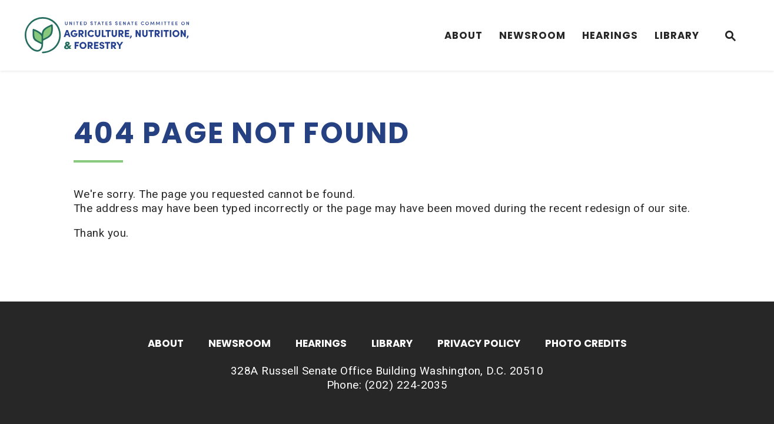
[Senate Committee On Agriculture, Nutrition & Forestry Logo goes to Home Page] (107, 35)
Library (677, 35)
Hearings (610, 35)
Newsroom (532, 35)
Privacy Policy (478, 344)
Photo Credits (586, 344)
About (463, 35)
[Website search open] (730, 37)
